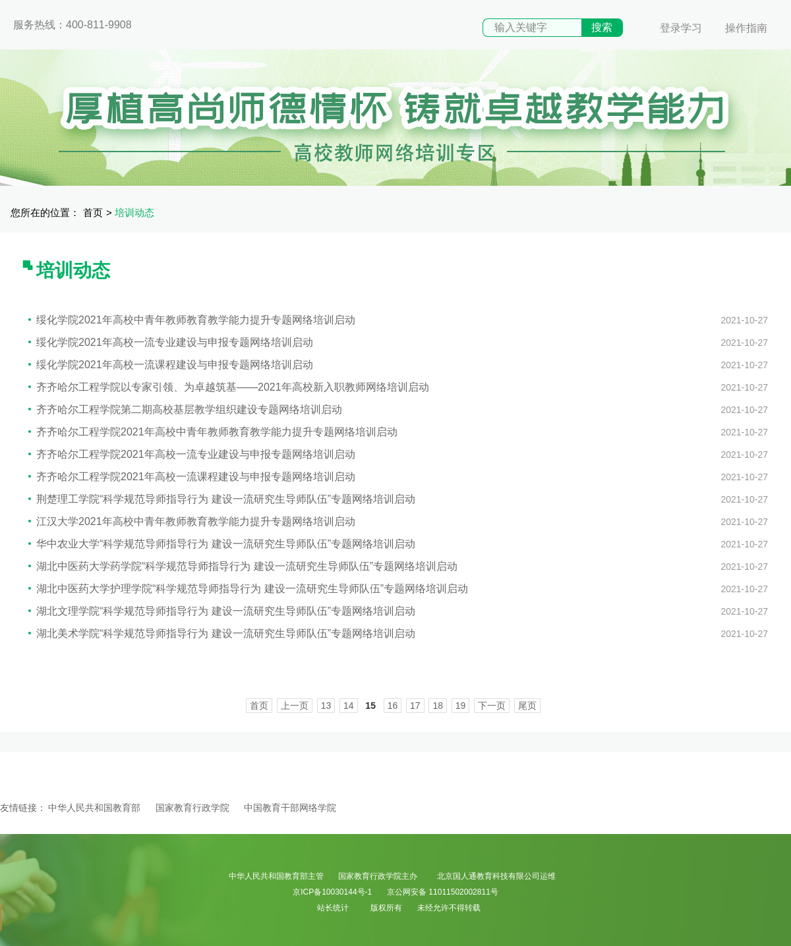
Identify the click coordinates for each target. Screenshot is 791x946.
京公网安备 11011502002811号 (442, 892)
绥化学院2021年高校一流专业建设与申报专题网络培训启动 (170, 342)
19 (460, 705)
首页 (93, 212)
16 (393, 705)
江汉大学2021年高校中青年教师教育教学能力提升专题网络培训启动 (191, 521)
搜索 (601, 27)
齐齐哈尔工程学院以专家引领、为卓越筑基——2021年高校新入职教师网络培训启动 (228, 387)
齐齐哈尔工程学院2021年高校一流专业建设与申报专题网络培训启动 (191, 454)
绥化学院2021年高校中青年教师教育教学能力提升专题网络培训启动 (191, 319)
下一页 (492, 705)
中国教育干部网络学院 (290, 807)
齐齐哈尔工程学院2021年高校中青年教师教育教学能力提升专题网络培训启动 (212, 431)
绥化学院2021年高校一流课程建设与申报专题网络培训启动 (170, 364)
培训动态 (134, 212)
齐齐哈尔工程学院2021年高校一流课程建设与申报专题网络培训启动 (191, 476)
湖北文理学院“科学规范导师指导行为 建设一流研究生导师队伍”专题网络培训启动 (221, 611)
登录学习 (681, 28)
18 (437, 705)
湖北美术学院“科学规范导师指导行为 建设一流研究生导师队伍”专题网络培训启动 (221, 633)
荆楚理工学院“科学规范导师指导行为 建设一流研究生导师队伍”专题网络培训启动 (221, 499)
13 (326, 705)
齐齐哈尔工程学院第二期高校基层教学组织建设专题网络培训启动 (185, 409)
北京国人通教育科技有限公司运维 (496, 876)
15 (370, 705)
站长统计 (333, 907)
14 (348, 705)
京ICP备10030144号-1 (332, 892)
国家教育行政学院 (192, 807)
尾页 (527, 705)
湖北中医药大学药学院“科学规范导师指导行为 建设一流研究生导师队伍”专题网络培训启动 (242, 566)
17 (415, 705)
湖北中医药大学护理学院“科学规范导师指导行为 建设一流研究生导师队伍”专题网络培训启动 (248, 588)
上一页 (294, 705)
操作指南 (746, 28)
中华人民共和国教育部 (94, 807)
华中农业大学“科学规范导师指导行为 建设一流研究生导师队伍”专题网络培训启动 (221, 543)
